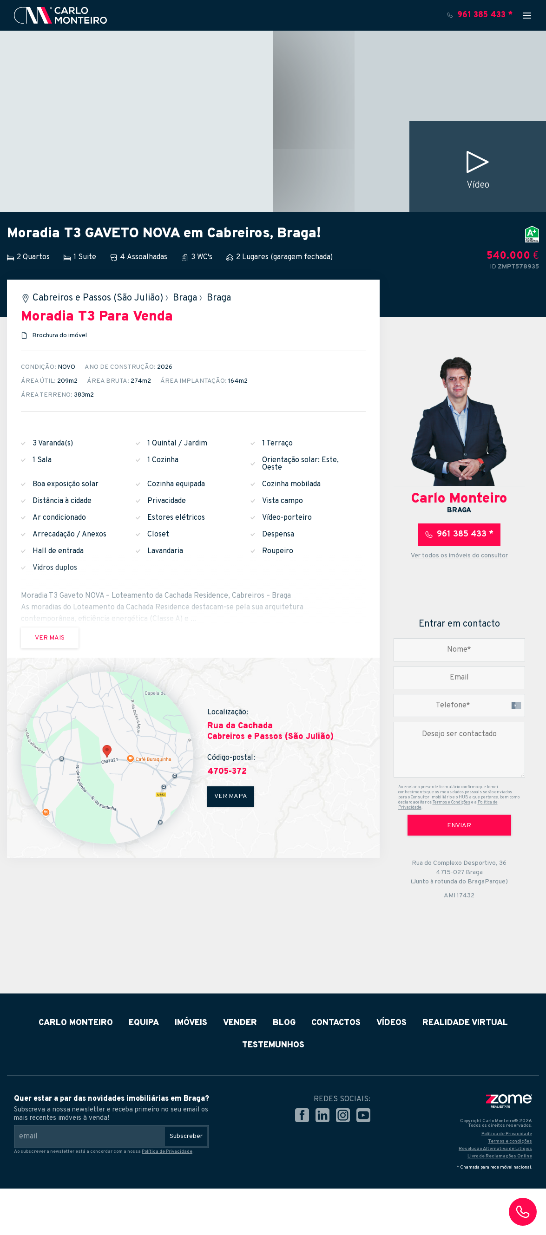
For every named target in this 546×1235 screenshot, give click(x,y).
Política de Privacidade (167, 1152)
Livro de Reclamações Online (499, 1156)
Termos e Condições (451, 802)
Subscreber (186, 1136)
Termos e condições (510, 1141)
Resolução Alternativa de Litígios (495, 1149)
